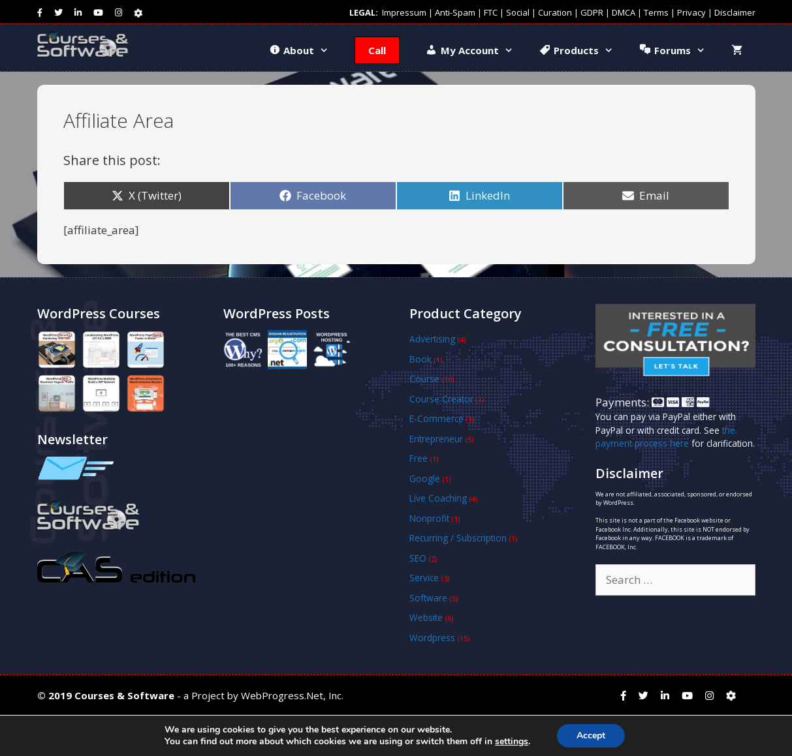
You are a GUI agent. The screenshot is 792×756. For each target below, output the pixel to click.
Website (426, 617)
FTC (491, 12)
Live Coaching (438, 498)
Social (518, 12)
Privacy (691, 12)
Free (418, 458)
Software (428, 598)
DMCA (623, 12)
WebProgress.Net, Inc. (292, 695)
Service (424, 577)
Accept (591, 735)
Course (424, 378)
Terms (656, 12)
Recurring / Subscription (458, 538)
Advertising (432, 339)
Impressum (404, 12)
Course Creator (441, 399)
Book (420, 359)
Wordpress (432, 637)
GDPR (591, 12)
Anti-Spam (455, 12)
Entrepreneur (436, 438)
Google (424, 478)
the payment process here (665, 436)
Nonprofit (429, 518)
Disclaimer (734, 12)
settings (511, 742)
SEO (417, 558)
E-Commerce (436, 418)
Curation (555, 12)
